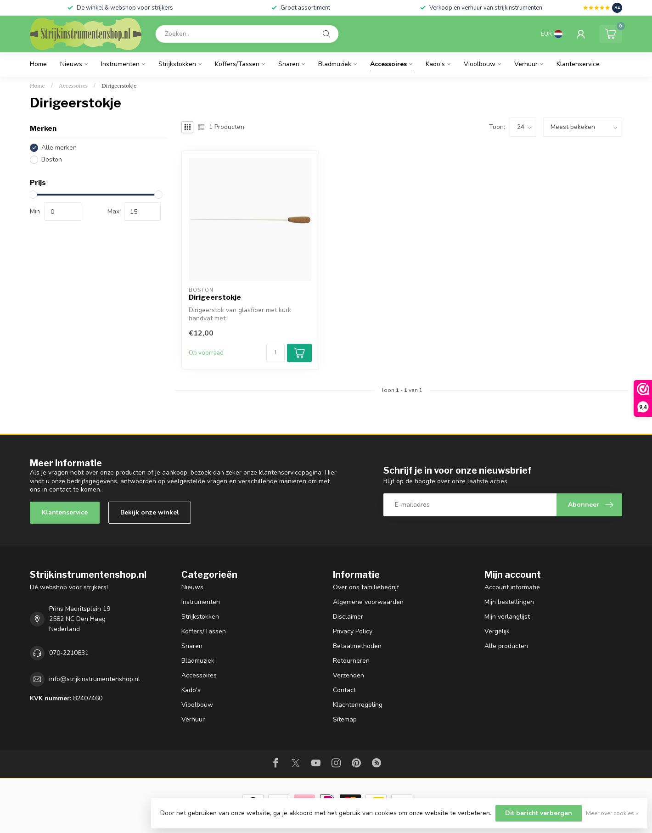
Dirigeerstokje (118, 85)
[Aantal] (275, 353)
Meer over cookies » (612, 813)
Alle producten (506, 646)
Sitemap (345, 719)
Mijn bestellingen (509, 602)
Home (38, 64)
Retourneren (351, 660)
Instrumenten (120, 64)
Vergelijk (497, 631)
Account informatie (512, 587)
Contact (344, 690)
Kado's (435, 64)
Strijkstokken (177, 64)
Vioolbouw (479, 64)
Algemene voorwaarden (368, 602)
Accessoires (388, 64)
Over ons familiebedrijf (366, 587)
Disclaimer (348, 616)
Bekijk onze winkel (149, 512)
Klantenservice (578, 64)
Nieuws (71, 64)
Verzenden (348, 675)
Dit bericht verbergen (538, 813)
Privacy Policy (352, 631)
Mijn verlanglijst (507, 616)
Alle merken (59, 147)
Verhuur (526, 64)
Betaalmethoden (357, 646)
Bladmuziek (334, 64)
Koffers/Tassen (237, 64)
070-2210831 (69, 653)
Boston (51, 159)
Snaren (288, 64)
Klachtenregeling (357, 704)
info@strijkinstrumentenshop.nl (94, 679)
